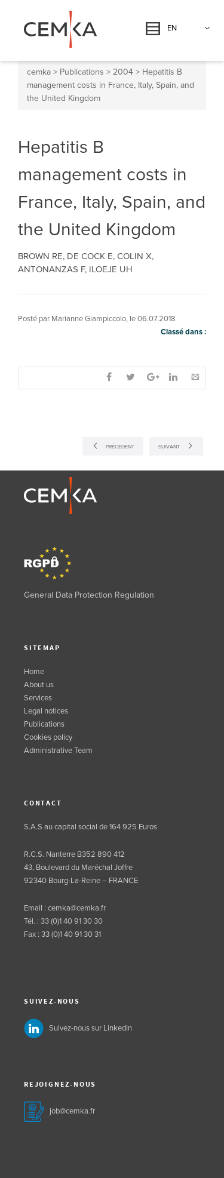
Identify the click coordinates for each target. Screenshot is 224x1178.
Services (38, 698)
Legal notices (46, 711)
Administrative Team (58, 750)
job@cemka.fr (72, 1111)
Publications (44, 724)
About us (39, 685)
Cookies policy (48, 737)
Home (34, 671)
